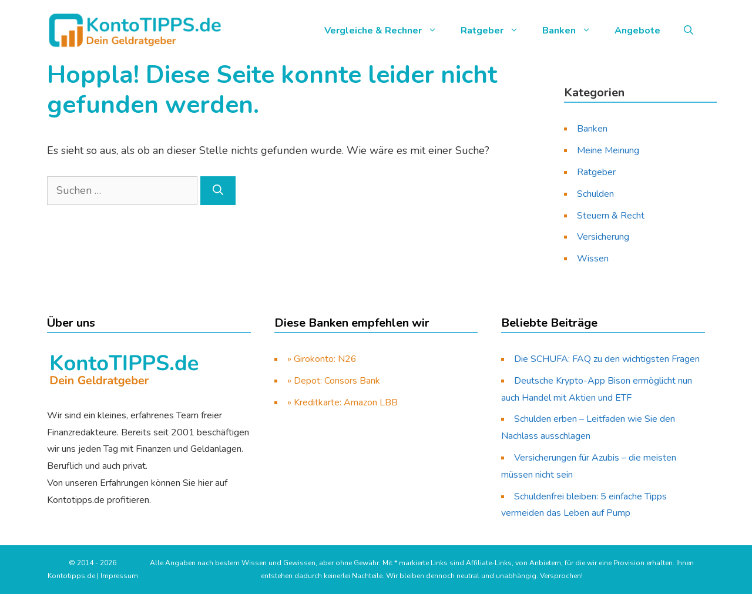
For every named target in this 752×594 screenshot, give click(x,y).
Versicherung (603, 236)
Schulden (595, 193)
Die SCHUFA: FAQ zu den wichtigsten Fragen (607, 359)
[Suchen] (218, 190)
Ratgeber (496, 30)
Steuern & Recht (610, 215)
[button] (688, 30)
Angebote (637, 30)
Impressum (119, 575)
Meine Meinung (608, 150)
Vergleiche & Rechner (386, 30)
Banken (572, 30)
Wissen (593, 258)
